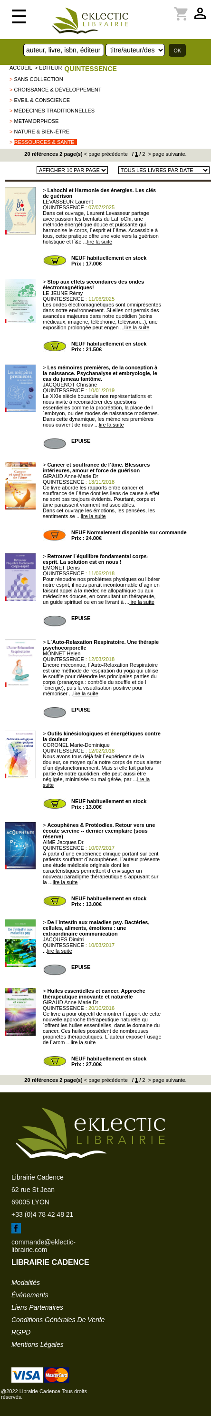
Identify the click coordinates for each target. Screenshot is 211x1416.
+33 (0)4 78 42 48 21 (42, 1214)
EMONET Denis (61, 567)
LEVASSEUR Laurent (68, 201)
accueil (21, 68)
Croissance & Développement (57, 89)
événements (29, 1295)
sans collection (38, 79)
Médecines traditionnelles (54, 110)
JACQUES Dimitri (63, 939)
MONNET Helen (61, 653)
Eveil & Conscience (42, 100)
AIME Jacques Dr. (64, 842)
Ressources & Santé (44, 142)
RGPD (20, 1332)
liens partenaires (37, 1307)
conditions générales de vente (58, 1320)
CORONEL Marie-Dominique (76, 745)
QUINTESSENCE (90, 68)
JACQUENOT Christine (70, 384)
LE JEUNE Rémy (63, 293)
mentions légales (37, 1344)
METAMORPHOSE (36, 121)
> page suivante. (167, 154)
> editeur (48, 68)
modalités (25, 1282)
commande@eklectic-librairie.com (43, 1245)
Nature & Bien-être (41, 131)
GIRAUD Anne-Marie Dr (70, 476)
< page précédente (106, 154)
